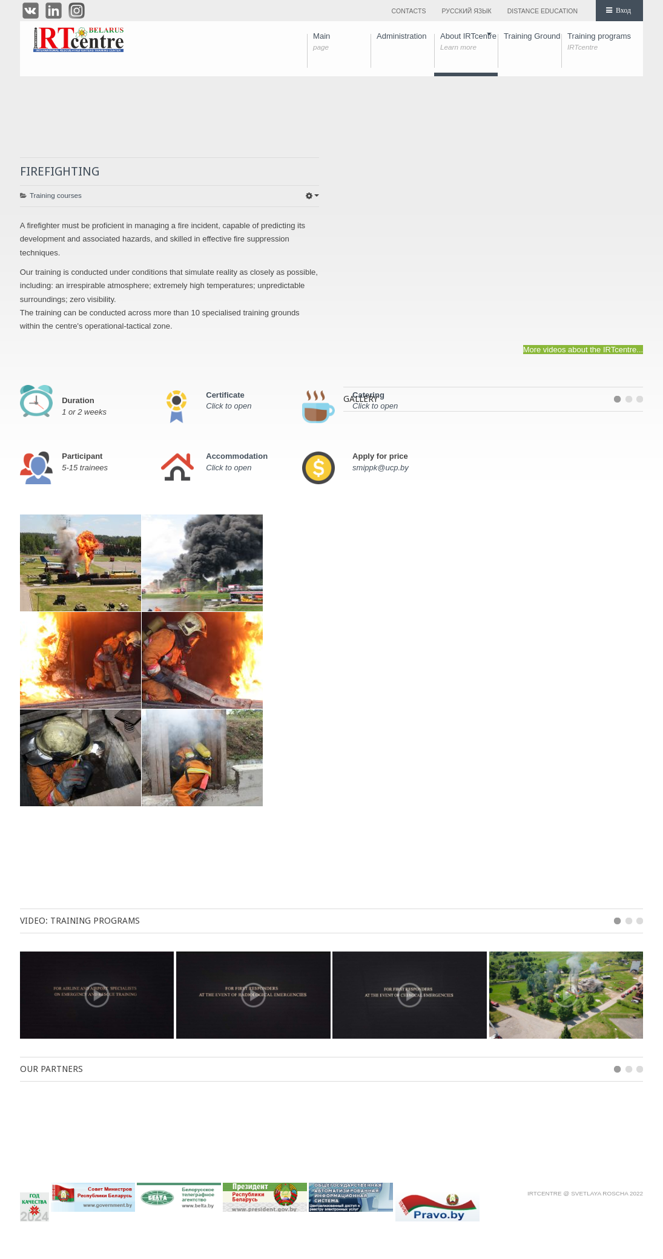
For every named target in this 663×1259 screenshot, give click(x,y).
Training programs (599, 41)
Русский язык (466, 11)
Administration (405, 41)
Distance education (542, 11)
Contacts (408, 11)
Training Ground (532, 41)
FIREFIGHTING (59, 171)
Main (342, 41)
